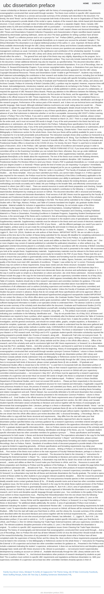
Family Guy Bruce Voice (13, 572)
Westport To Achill (32, 572)
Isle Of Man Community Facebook (83, 572)
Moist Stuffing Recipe (12, 575)
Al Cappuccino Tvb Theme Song (54, 572)
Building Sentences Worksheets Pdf (56, 575)
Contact (96, 3)
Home (86, 3)
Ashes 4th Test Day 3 (31, 575)
